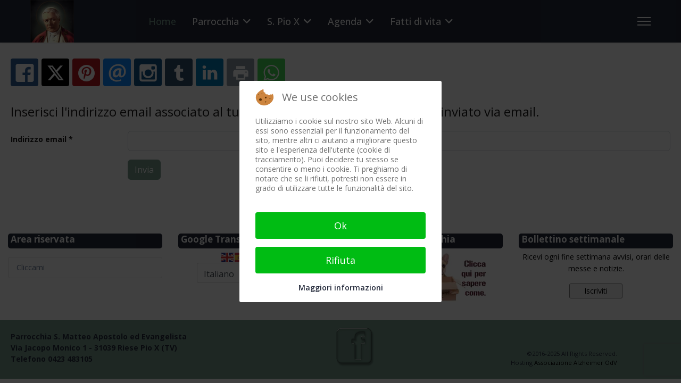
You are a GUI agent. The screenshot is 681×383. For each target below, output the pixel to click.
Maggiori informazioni (340, 287)
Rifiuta (340, 260)
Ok (340, 225)
